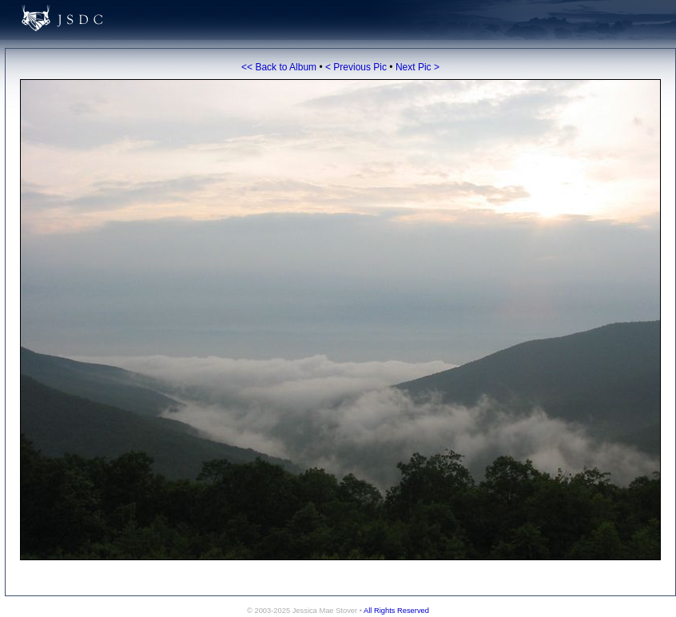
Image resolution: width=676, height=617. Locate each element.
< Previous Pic (356, 67)
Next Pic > (417, 67)
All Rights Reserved (396, 611)
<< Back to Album (278, 67)
